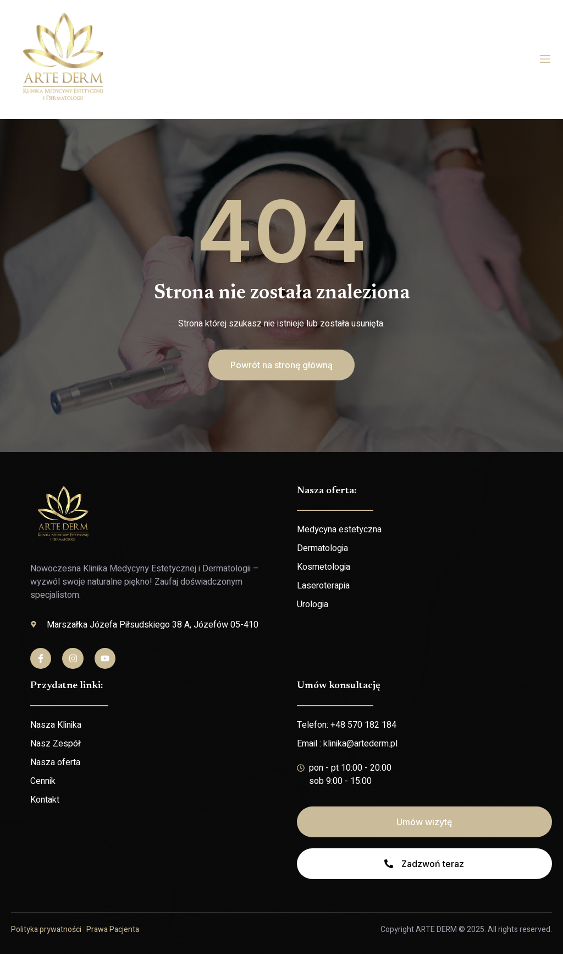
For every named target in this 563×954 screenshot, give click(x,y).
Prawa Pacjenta (112, 929)
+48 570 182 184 (363, 725)
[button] (281, 365)
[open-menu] (545, 59)
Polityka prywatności (46, 929)
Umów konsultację (338, 686)
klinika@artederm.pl (360, 743)
